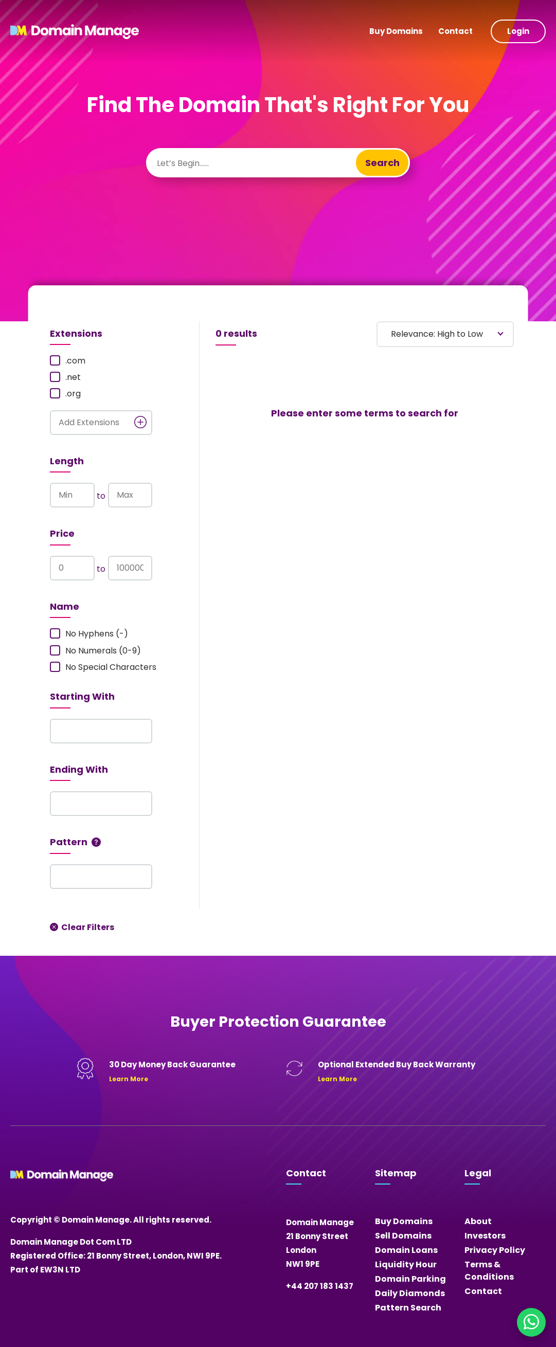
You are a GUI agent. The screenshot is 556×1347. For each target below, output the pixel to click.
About (478, 1221)
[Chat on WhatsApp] (531, 1322)
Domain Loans (406, 1250)
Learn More (128, 1079)
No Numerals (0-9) (95, 651)
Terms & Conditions (489, 1271)
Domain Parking (410, 1279)
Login (518, 31)
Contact (455, 31)
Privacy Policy (494, 1250)
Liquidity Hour (406, 1264)
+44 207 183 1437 (319, 1286)
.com (67, 361)
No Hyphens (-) (89, 634)
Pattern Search (408, 1308)
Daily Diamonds (410, 1293)
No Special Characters (103, 667)
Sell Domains (403, 1236)
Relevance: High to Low (437, 334)
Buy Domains (396, 31)
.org (65, 393)
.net (65, 377)
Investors (485, 1236)
